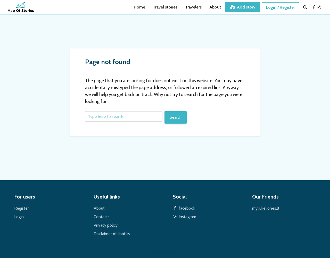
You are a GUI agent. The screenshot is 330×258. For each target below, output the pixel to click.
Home (139, 7)
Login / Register (280, 7)
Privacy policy (106, 225)
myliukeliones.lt (265, 208)
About (215, 7)
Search (176, 117)
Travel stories (165, 7)
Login (19, 216)
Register (21, 208)
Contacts (102, 216)
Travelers (193, 7)
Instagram (187, 216)
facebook (187, 208)
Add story (242, 7)
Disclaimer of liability (112, 233)
